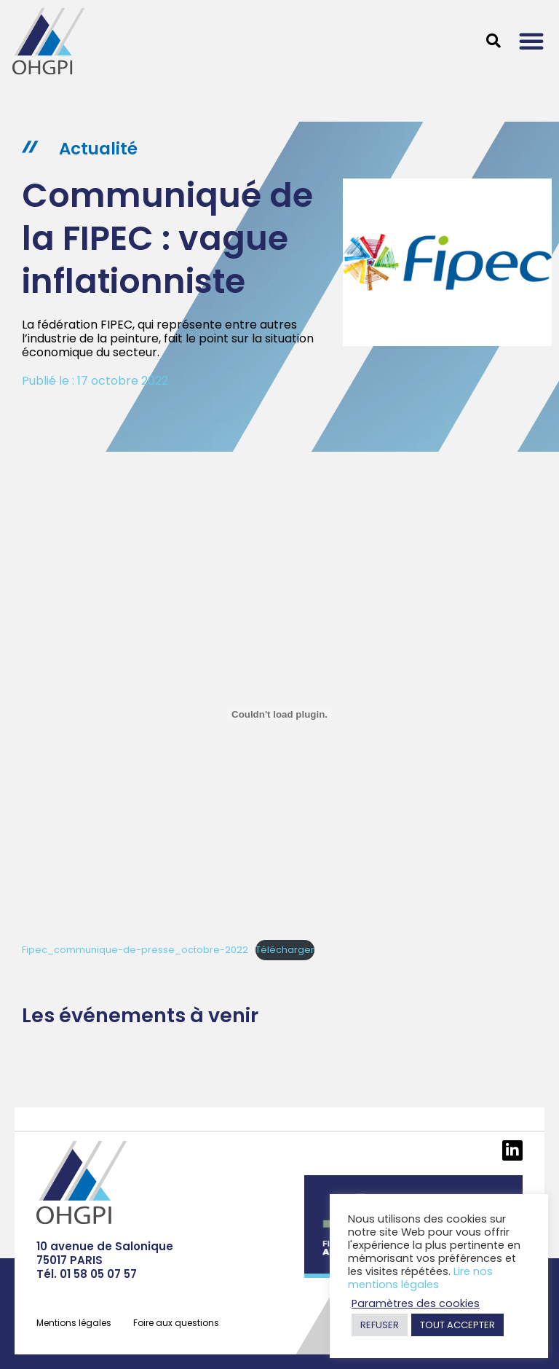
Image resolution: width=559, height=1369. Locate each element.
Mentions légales (73, 1323)
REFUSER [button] (379, 1325)
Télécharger (284, 950)
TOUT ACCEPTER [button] (457, 1325)
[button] (531, 40)
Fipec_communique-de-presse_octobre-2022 (135, 950)
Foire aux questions (176, 1323)
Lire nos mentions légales (420, 1278)
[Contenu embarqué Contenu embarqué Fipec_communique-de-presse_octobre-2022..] (279, 714)
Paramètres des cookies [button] (416, 1303)
